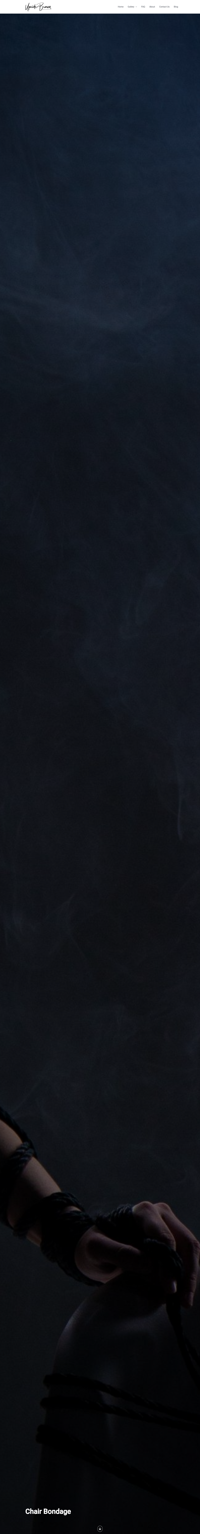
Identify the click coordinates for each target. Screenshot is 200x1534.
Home (120, 7)
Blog (176, 7)
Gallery (131, 7)
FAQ (143, 7)
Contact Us (164, 7)
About (152, 7)
